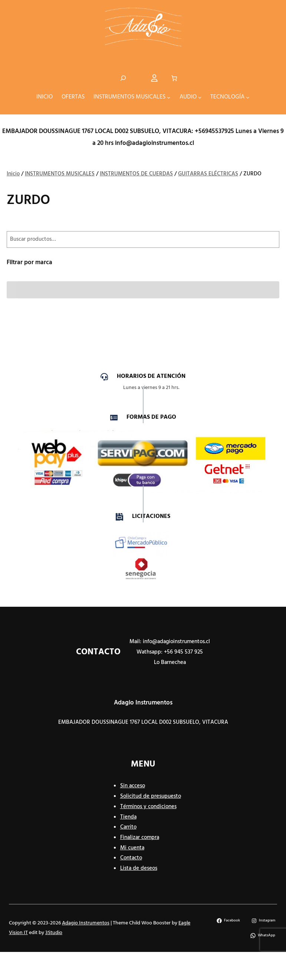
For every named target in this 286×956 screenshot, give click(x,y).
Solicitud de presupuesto (150, 796)
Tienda (128, 817)
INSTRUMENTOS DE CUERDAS (136, 174)
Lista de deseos (138, 868)
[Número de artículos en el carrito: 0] (174, 78)
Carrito (128, 827)
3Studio (53, 933)
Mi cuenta (132, 848)
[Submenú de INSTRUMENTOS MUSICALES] (169, 98)
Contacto (131, 858)
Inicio (13, 174)
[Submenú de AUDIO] (200, 98)
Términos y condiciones (148, 807)
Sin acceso (132, 786)
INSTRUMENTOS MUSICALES (60, 174)
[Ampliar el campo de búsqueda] (123, 78)
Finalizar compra (139, 837)
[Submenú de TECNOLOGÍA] (248, 98)
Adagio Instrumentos (143, 703)
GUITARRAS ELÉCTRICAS (208, 174)
